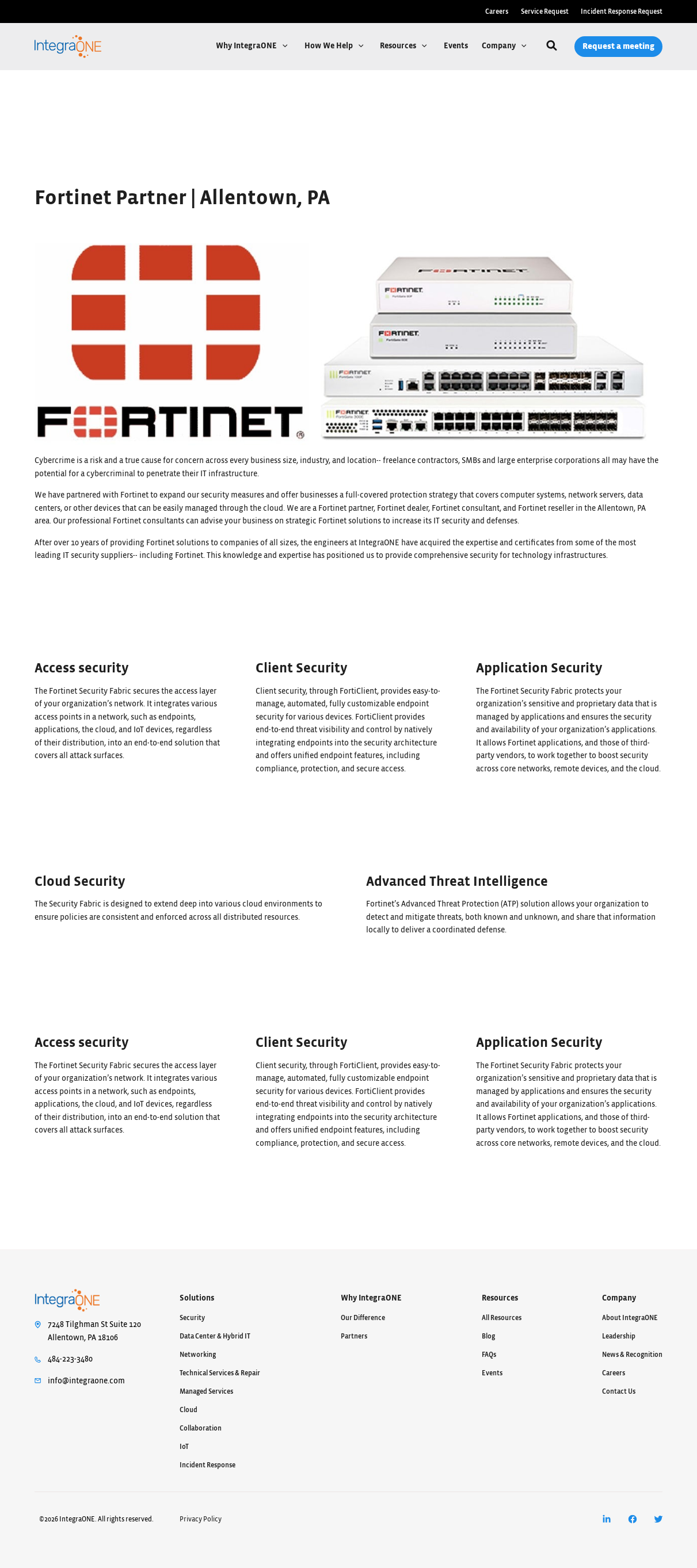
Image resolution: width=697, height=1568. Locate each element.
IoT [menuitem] (184, 1446)
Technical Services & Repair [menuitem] (220, 1373)
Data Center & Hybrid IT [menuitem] (215, 1336)
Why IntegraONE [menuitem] (371, 1298)
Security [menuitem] (192, 1317)
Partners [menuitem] (354, 1336)
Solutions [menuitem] (197, 1298)
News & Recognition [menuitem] (632, 1354)
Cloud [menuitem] (188, 1409)
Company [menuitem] (619, 1298)
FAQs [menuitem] (489, 1354)
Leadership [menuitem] (618, 1336)
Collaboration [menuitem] (201, 1428)
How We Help (329, 46)
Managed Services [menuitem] (206, 1391)
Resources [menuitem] (500, 1298)
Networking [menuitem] (198, 1354)
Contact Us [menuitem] (618, 1391)
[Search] (551, 47)
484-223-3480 (70, 1359)
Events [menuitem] (492, 1373)
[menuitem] (606, 1519)
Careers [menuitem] (496, 11)
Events (456, 46)
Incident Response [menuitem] (207, 1465)
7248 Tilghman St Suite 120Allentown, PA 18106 (94, 1331)
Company (499, 46)
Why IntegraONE (247, 46)
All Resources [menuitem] (501, 1317)
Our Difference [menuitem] (363, 1317)
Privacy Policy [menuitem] (201, 1519)
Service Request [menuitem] (545, 11)
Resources (399, 46)
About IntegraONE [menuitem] (630, 1317)
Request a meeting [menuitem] (618, 46)
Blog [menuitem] (488, 1336)
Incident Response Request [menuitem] (621, 11)
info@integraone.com (86, 1381)
